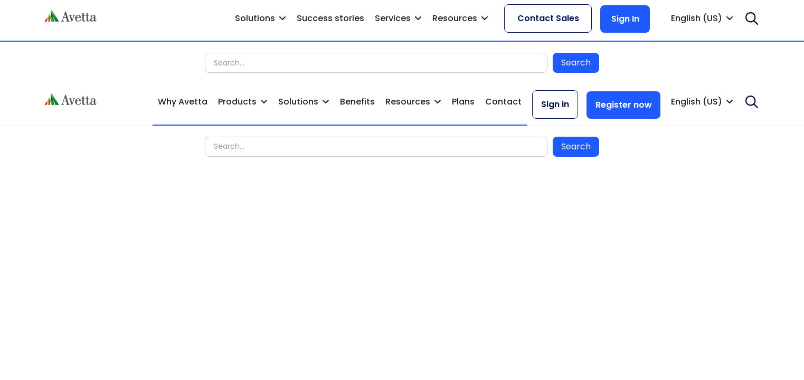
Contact (503, 102)
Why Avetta (182, 102)
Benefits (357, 102)
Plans (463, 102)
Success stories (330, 18)
